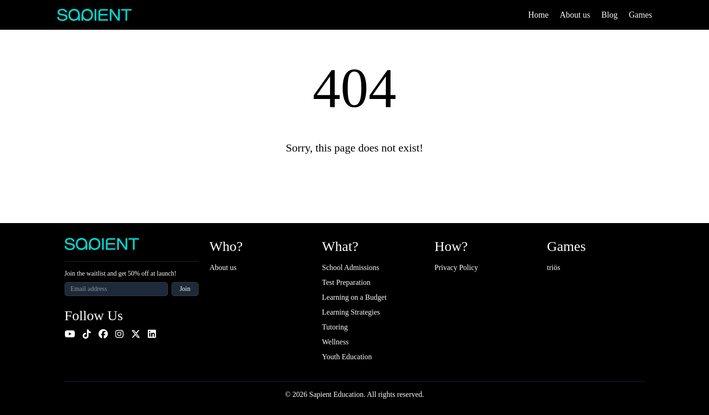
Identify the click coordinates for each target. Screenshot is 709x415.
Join (184, 288)
